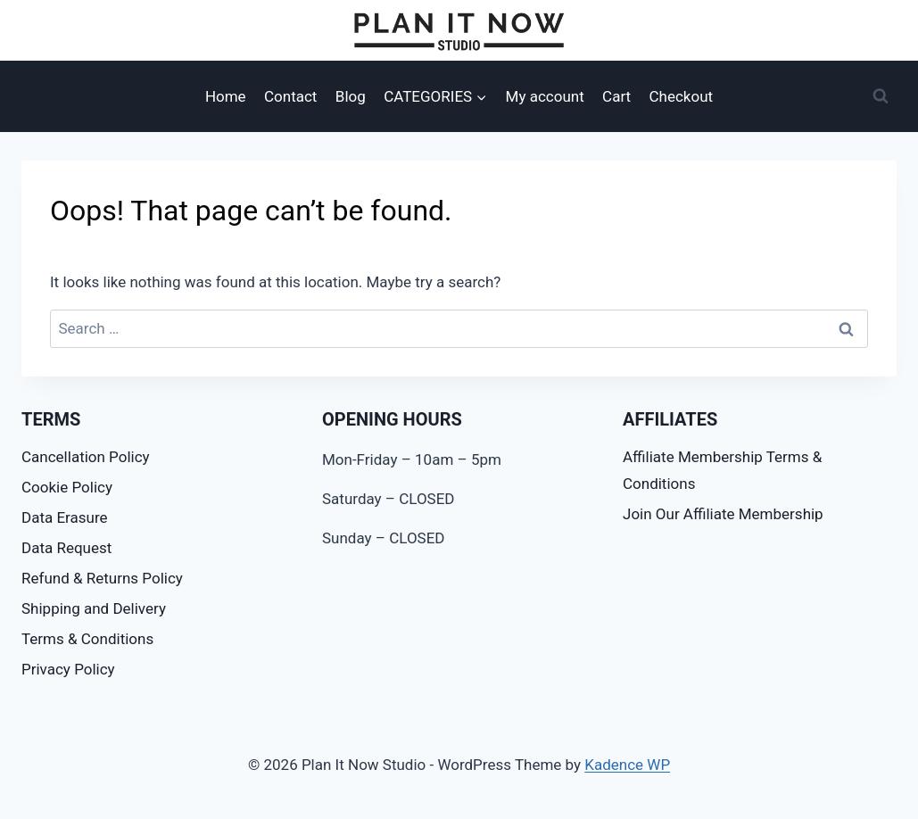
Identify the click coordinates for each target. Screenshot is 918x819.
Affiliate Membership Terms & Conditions (722, 470)
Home (225, 96)
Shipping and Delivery (93, 608)
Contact (290, 96)
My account (545, 96)
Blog (350, 96)
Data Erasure (64, 517)
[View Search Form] (880, 96)
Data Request (66, 548)
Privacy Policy (68, 669)
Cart (616, 96)
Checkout (681, 96)
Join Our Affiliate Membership (723, 514)
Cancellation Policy (85, 457)
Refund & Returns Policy (102, 578)
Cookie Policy (66, 487)
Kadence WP (627, 765)
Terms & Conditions (87, 639)
